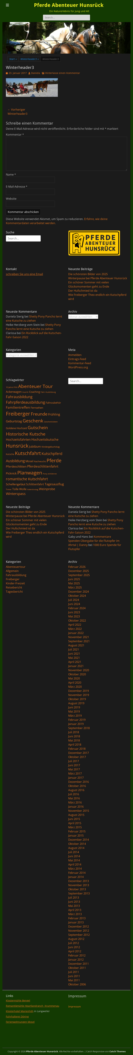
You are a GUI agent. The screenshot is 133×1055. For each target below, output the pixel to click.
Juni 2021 (74, 653)
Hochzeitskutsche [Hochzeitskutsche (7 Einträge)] (45, 439)
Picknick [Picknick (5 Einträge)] (11, 473)
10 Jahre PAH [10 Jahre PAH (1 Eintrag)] (11, 387)
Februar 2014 (77, 873)
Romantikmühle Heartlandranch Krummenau (32, 1005)
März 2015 (75, 827)
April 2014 (74, 864)
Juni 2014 (74, 856)
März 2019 (75, 716)
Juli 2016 (73, 794)
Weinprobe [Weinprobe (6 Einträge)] (47, 489)
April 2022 (74, 625)
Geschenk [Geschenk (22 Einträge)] (33, 421)
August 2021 (76, 645)
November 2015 (78, 811)
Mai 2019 (74, 711)
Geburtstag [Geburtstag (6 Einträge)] (14, 421)
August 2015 (76, 815)
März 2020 (75, 687)
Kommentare (102, 537)
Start (13, 59)
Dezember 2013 (78, 881)
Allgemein (12, 571)
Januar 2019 (76, 724)
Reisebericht (14, 587)
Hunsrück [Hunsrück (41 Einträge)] (17, 445)
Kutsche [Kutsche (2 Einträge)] (10, 454)
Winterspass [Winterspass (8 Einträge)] (16, 493)
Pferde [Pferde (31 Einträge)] (54, 460)
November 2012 (78, 931)
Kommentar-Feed (79, 363)
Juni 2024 (74, 604)
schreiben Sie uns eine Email (24, 274)
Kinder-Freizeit (15, 583)
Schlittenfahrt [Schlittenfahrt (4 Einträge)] (35, 484)
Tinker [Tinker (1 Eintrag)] (9, 489)
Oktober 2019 (77, 699)
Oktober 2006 (77, 984)
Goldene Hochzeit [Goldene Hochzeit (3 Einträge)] (16, 428)
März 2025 (75, 587)
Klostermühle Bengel (18, 1000)
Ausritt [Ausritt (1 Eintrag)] (25, 392)
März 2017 (75, 773)
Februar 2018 (77, 749)
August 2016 (76, 790)
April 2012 (74, 951)
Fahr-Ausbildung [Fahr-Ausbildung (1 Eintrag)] (48, 392)
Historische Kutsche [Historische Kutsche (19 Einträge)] (25, 434)
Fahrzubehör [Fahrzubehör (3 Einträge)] (53, 402)
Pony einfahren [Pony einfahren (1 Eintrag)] (50, 474)
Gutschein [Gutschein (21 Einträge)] (38, 427)
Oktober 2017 (77, 757)
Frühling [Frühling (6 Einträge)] (54, 414)
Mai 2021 (74, 658)
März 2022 (75, 629)
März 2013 (75, 914)
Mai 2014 (74, 860)
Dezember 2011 (78, 964)
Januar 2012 (76, 959)
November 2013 (78, 885)
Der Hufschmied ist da (82, 291)
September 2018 (79, 728)
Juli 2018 (73, 732)
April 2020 (74, 682)
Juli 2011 (73, 972)
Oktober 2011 (77, 968)
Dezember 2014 (78, 840)
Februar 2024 (77, 608)
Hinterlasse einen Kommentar (62, 73)
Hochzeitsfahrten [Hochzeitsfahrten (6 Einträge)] (18, 439)
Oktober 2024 (77, 596)
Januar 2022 (76, 633)
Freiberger (13, 579)
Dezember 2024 (78, 591)
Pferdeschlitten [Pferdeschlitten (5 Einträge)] (16, 466)
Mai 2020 (74, 678)
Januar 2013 (76, 922)
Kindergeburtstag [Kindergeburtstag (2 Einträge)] (51, 446)
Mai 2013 (74, 906)
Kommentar (15, 134)
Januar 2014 (76, 877)
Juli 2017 (73, 761)
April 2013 (74, 910)
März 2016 (75, 802)
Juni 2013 (74, 902)
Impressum (74, 1006)
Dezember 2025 (78, 571)
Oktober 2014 (77, 844)
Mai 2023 (74, 616)
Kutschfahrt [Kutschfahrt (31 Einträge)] (28, 453)
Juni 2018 (74, 736)
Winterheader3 (29, 59)
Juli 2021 (73, 649)
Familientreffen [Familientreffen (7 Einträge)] (18, 407)
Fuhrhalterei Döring (17, 1016)
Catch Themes (117, 1051)
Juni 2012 (74, 947)
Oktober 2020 (77, 674)
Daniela (35, 73)
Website (11, 199)
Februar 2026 (77, 567)
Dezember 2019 (78, 691)
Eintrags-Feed (77, 359)
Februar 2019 (77, 720)
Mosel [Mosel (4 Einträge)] (29, 461)
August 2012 (76, 939)
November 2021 (78, 637)
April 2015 (74, 823)
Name (11, 174)
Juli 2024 (73, 600)
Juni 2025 (74, 579)
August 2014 (76, 848)
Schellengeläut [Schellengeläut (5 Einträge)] (15, 484)
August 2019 (76, 703)
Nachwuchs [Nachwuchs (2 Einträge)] (40, 461)
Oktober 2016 (77, 786)
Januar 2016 (76, 806)
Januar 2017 (76, 778)
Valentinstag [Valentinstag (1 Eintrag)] (32, 489)
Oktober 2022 (77, 620)
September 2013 (79, 893)
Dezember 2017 (78, 753)
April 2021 (74, 662)
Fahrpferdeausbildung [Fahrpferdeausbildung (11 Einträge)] (25, 402)
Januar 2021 (76, 666)
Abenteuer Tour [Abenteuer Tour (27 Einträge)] (35, 386)
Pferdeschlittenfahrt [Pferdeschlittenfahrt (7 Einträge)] (42, 466)
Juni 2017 (74, 765)
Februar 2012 (77, 955)
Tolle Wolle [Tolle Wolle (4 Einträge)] (19, 489)
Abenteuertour (15, 567)
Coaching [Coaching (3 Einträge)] (34, 391)
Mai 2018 (74, 740)
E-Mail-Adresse (16, 186)
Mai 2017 (74, 769)
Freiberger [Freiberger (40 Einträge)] (18, 413)
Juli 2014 (73, 852)
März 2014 (75, 868)
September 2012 (79, 935)
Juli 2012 (73, 943)
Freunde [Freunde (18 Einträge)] (39, 414)
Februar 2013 (77, 918)
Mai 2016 (74, 798)
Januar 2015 (76, 835)
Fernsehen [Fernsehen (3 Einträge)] (37, 407)
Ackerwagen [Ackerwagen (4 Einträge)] (14, 392)
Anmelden (75, 355)
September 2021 (79, 641)
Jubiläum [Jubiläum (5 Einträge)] (35, 446)
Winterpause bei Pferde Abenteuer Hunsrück (97, 278)
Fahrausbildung (16, 575)
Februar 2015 (77, 831)
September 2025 (79, 575)
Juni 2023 (74, 612)
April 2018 (74, 744)
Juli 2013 (73, 897)
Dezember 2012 (78, 926)
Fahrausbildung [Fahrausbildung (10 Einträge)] (19, 396)
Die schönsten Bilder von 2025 (88, 274)
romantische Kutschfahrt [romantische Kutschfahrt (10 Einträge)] (27, 478)
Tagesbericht (14, 591)
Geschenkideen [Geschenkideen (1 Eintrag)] (51, 422)
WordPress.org (78, 367)
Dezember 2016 (78, 782)
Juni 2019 (74, 707)
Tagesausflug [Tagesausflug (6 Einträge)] (54, 484)
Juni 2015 (74, 819)
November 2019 (78, 695)
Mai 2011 (74, 980)
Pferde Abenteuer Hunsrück (69, 5)
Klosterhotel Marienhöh (19, 1011)
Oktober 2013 (77, 889)
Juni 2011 (74, 976)
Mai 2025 (74, 583)
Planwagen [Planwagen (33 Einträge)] (29, 472)
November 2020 (78, 670)
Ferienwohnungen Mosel (20, 1021)
